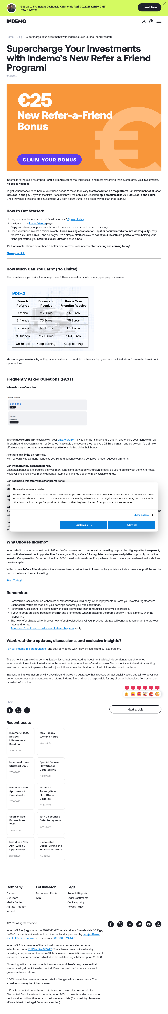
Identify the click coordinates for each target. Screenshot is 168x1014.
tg (139, 924)
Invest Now (150, 7)
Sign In (144, 21)
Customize (83, 524)
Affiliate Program (16, 906)
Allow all (132, 524)
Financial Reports (77, 893)
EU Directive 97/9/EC (40, 949)
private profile (66, 439)
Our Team (12, 897)
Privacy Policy (75, 906)
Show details (141, 515)
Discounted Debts (46, 893)
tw (120, 924)
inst (158, 924)
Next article (135, 709)
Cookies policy (75, 902)
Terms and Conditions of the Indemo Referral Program (42, 628)
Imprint (11, 911)
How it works (29, 9)
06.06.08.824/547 (64, 938)
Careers (11, 893)
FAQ (38, 897)
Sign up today (75, 219)
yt (149, 924)
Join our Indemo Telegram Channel (27, 648)
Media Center (14, 902)
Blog (19, 36)
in (130, 924)
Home (10, 36)
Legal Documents (77, 897)
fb (111, 924)
